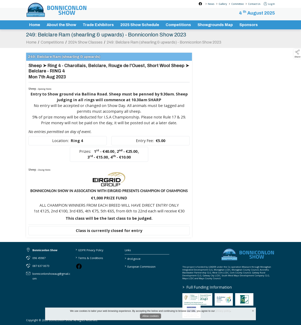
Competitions (52, 44)
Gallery (223, 4)
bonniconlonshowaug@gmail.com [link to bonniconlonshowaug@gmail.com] (51, 276)
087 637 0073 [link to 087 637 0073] (40, 266)
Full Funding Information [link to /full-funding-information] (207, 287)
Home (34, 25)
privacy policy (223, 310)
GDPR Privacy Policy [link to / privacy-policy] (89, 250)
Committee (237, 4)
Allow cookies (150, 316)
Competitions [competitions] (178, 25)
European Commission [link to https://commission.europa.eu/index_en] (140, 266)
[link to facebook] (79, 266)
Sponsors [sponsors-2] (248, 25)
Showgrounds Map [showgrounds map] (215, 25)
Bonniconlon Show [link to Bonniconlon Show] (44, 250)
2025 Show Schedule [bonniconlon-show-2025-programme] (139, 25)
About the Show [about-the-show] (61, 25)
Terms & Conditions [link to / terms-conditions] (89, 258)
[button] (297, 53)
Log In (269, 4)
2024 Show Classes (85, 44)
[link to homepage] (57, 9)
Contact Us (254, 4)
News (211, 4)
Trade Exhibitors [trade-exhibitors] (98, 25)
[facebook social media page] (200, 3)
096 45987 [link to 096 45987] (38, 258)
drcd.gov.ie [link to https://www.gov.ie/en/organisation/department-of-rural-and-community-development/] (133, 258)
